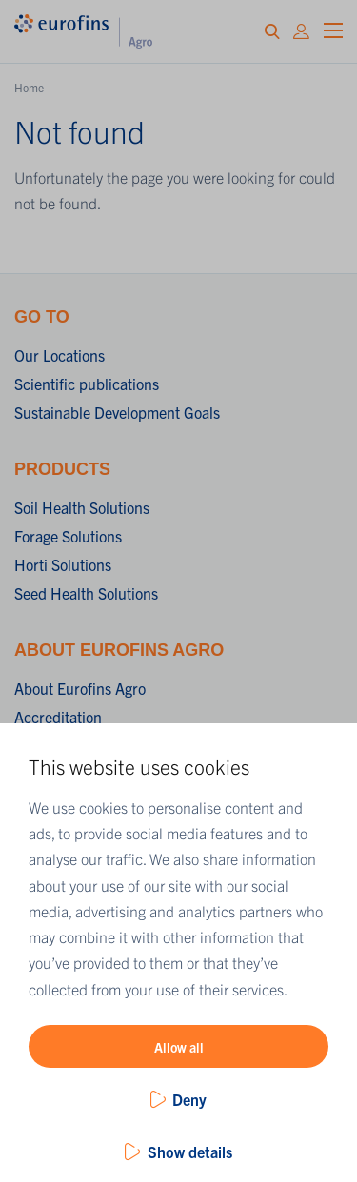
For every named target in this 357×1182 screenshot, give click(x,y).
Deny (189, 1099)
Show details (190, 1151)
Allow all (179, 1046)
